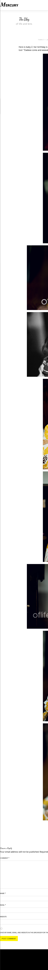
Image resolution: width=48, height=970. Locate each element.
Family (41, 40)
